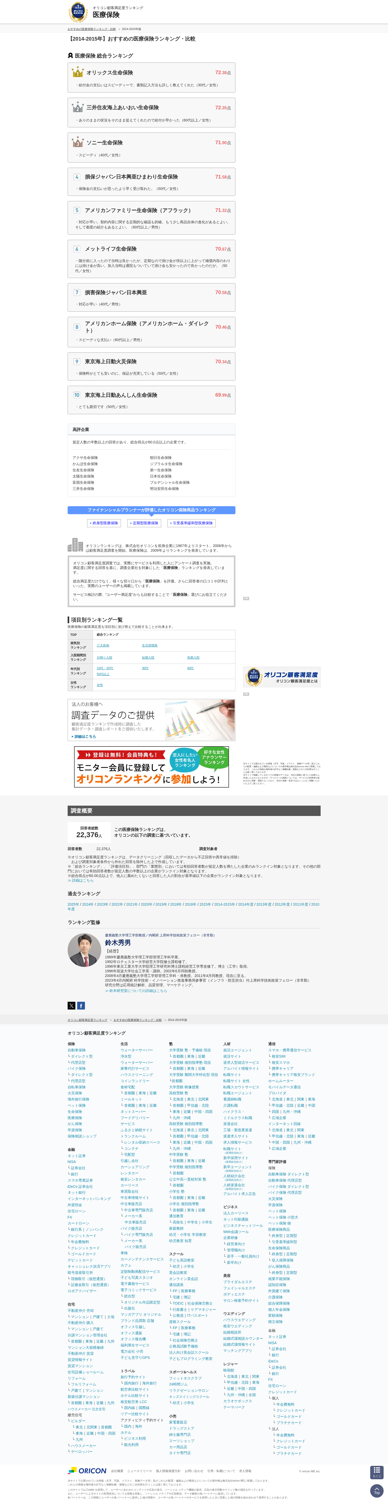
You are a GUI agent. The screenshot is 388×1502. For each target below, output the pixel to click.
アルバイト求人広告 (239, 1194)
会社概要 (117, 1471)
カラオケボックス (237, 1401)
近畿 (100, 1341)
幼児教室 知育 (180, 1241)
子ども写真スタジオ (137, 1277)
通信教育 (176, 1216)
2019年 (161, 904)
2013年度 (264, 904)
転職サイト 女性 (236, 1081)
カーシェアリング (135, 1167)
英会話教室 (178, 1272)
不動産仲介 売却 (81, 1310)
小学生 (207, 1222)
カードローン (78, 1223)
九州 (110, 1341)
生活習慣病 (149, 645)
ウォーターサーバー (137, 1050)
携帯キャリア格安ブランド (293, 1075)
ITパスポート (197, 1315)
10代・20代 (105, 668)
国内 (127, 1426)
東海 (89, 1341)
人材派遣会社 (234, 1186)
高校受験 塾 (178, 1093)
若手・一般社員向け (243, 1256)
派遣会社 (230, 1124)
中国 (311, 1105)
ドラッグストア (181, 1428)
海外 (138, 1426)
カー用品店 (178, 1447)
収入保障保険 (283, 1260)
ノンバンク (94, 1229)
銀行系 (76, 1229)
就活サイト (232, 1056)
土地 (110, 1317)
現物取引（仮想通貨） (89, 1279)
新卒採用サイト (236, 1159)
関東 (255, 1376)
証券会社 (78, 1168)
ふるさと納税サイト (137, 1130)
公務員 (178, 1315)
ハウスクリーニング (137, 1075)
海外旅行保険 (78, 1099)
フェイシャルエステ (239, 1288)
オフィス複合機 (133, 1339)
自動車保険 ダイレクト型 (288, 1174)
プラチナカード (289, 1423)
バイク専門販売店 (138, 1235)
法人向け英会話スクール (189, 1352)
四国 (275, 1112)
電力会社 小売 (132, 1351)
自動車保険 (77, 1050)
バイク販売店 (131, 1228)
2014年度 (245, 904)
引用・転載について (221, 1471)
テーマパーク (234, 1407)
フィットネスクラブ (185, 1378)
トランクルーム (133, 1136)
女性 (100, 685)
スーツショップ (181, 1441)
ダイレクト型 (82, 1056)
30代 (145, 668)
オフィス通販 (131, 1333)
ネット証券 (77, 1156)
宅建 (176, 1297)
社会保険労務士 (200, 1303)
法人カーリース (236, 1213)
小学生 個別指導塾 (184, 1204)
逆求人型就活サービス (241, 1062)
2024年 (88, 904)
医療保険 (75, 1118)
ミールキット (131, 1099)
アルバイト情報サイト (241, 1068)
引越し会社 (130, 1161)
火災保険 (75, 1093)
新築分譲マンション (84, 1397)
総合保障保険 (279, 1303)
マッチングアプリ (237, 1351)
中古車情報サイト (135, 1198)
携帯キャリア (283, 1068)
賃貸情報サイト (80, 1360)
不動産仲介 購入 (81, 1323)
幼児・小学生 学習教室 (187, 1235)
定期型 (291, 1236)
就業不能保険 (279, 1279)
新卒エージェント (237, 1168)
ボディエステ (234, 1294)
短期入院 (148, 657)
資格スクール (180, 1322)
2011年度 (300, 904)
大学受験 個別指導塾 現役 (190, 1062)
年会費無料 (80, 1242)
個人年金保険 (279, 1309)
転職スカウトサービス (241, 1087)
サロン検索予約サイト (241, 1300)
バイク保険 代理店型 (285, 1192)
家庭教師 (176, 1228)
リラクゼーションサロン (189, 1390)
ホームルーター (281, 1081)
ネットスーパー (133, 1112)
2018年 (176, 904)
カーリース (130, 1185)
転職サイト (232, 1075)
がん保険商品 (279, 1266)
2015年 (205, 904)
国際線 (144, 1408)
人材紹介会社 (234, 1177)
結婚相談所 (232, 1332)
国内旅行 (131, 1383)
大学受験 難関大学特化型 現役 (193, 1075)
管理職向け (236, 1250)
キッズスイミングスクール (189, 1397)
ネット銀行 (77, 1192)
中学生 (192, 1222)
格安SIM (279, 1056)
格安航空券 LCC (134, 1402)
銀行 (74, 1174)
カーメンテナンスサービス (142, 1259)
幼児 (176, 1266)
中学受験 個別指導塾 (186, 1167)
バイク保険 (77, 1068)
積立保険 (275, 1322)
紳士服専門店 (180, 1434)
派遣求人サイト (236, 1136)
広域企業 (279, 1118)
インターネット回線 (284, 1124)
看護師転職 (232, 1099)
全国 (252, 1395)
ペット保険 (77, 1105)
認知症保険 (277, 1285)
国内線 (129, 1408)
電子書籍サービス (135, 1284)
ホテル (126, 1432)
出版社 (129, 1308)
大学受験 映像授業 (184, 1087)
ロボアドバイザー (82, 1291)
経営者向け (236, 1244)
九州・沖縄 (182, 1118)
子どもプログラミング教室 (190, 1359)
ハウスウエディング (239, 1320)
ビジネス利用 (135, 1438)
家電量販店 (178, 1422)
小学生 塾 (177, 1191)
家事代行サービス (135, 1068)
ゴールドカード (83, 1254)
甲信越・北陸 (198, 1105)
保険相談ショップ (82, 1136)
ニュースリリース (139, 1471)
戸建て (98, 1317)
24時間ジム (178, 1384)
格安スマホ (281, 1062)
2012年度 (282, 904)
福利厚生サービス (135, 1345)
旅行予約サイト (133, 1377)
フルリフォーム (83, 1384)
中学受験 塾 (178, 1154)
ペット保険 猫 (279, 1223)
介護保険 (275, 1297)
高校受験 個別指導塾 (186, 1124)
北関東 (91, 1427)
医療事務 (188, 1291)
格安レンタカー (133, 1179)
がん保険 (75, 1124)
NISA (72, 1162)
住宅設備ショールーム (86, 1372)
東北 (79, 1427)
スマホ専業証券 (80, 1180)
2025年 (73, 904)
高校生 (178, 1222)
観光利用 (131, 1445)
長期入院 (193, 657)
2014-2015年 (224, 904)
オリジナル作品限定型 (142, 1302)
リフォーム (77, 1378)
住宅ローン (77, 1211)
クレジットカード (82, 1236)
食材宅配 (128, 1087)
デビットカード (80, 1260)
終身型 (277, 1236)
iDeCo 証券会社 (80, 1186)
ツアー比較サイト (135, 1414)
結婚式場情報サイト (239, 1344)
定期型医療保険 (145, 523)
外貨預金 (75, 1205)
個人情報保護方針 (168, 1471)
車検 (124, 1253)
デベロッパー (82, 1452)
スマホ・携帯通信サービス (290, 1050)
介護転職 (230, 1105)
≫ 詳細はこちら (81, 880)
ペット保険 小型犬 (283, 1217)
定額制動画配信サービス (140, 1271)
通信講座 (176, 1285)
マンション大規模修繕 (86, 1347)
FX (70, 1217)
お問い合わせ (194, 1471)
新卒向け (234, 1262)
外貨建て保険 (279, 1291)
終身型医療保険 (105, 523)
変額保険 (275, 1315)
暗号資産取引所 (80, 1272)
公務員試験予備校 (183, 1346)
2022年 (117, 904)
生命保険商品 (279, 1248)
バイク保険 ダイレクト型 (288, 1186)
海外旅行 (149, 1383)
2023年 (102, 904)
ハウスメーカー (83, 1446)
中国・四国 (106, 1433)
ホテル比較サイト (135, 1395)
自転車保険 (77, 1087)
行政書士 (180, 1309)
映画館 (228, 1370)
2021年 (132, 904)
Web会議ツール (236, 1232)
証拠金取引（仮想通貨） (91, 1285)
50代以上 (103, 674)
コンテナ (131, 1148)
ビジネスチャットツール (243, 1225)
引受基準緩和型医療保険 (193, 523)
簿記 (187, 1297)
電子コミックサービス (139, 1290)
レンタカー (130, 1173)
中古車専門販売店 (138, 1210)
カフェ (126, 1265)
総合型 (129, 1296)
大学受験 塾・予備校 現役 (190, 1050)
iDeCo (273, 1361)
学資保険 (75, 1130)
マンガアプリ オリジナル (141, 1314)
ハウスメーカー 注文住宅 (87, 1409)
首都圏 (76, 1341)
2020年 (147, 904)
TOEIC (178, 1303)
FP (175, 1291)
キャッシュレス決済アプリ (89, 1266)
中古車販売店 (131, 1204)
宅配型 (129, 1154)
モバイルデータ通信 (284, 1087)
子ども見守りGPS (135, 1357)
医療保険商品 (279, 1229)
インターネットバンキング (89, 1199)
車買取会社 (130, 1191)
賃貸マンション (80, 1366)
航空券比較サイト (135, 1389)
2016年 (190, 904)
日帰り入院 (104, 657)
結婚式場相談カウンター (243, 1338)
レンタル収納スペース (142, 1142)
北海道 (178, 1099)
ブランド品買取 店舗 (137, 1321)
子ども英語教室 (181, 1260)
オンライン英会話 (183, 1279)
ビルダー (78, 1421)
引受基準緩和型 (284, 1242)
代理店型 (78, 1062)
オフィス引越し (133, 1327)
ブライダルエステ (237, 1282)
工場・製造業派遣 (237, 1130)
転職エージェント (237, 1093)
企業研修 (230, 1238)
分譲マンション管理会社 (87, 1335)
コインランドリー (135, 1081)
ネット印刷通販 (236, 1219)
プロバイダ (277, 1093)
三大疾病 (103, 645)
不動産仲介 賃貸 (81, 1353)
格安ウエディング (237, 1326)
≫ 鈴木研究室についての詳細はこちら (136, 991)
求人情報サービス (237, 1142)
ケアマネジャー (203, 1309)
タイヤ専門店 (180, 1453)
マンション (80, 1317)
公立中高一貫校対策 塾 (187, 1179)
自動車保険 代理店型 (285, 1180)
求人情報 (245, 1471)
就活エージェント (237, 1050)
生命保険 (75, 1112)
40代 (190, 668)
